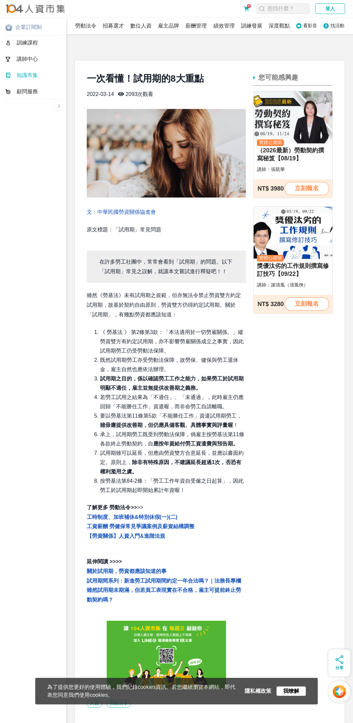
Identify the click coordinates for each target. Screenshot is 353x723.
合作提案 (137, 713)
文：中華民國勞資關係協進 (119, 189)
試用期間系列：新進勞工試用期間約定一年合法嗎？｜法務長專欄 (164, 558)
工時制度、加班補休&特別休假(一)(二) (132, 494)
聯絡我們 (159, 713)
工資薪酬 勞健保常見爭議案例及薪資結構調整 (140, 504)
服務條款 (70, 713)
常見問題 (115, 713)
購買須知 (92, 713)
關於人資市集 (17, 713)
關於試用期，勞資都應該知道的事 (127, 548)
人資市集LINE (21, 719)
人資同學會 (56, 719)
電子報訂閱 (206, 713)
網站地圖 (181, 713)
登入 (330, 8)
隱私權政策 (46, 713)
